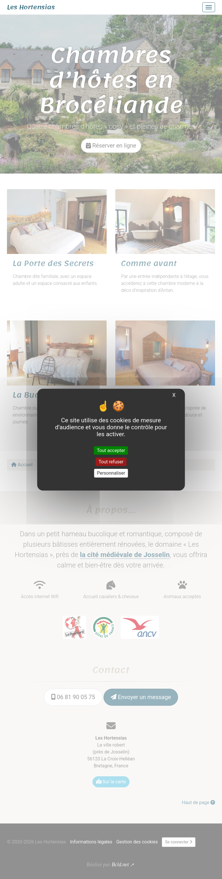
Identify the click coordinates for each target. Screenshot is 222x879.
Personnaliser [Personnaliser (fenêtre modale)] (111, 473)
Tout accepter (111, 450)
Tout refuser (111, 462)
